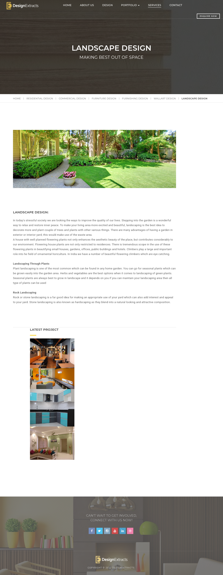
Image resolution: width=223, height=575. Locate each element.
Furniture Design (104, 98)
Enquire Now (198, 16)
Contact (180, 5)
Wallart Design (165, 98)
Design (112, 5)
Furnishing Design (135, 98)
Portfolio (135, 5)
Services (159, 5)
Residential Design (40, 98)
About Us (92, 5)
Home (72, 5)
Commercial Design (72, 98)
